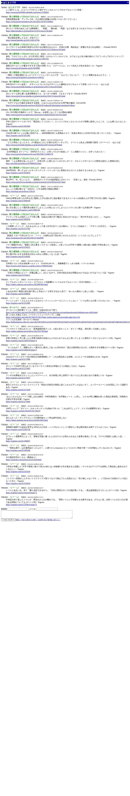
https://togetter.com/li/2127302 (18, 229)
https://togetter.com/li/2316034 (18, 483)
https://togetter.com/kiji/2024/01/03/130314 (23, 411)
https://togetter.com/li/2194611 (18, 275)
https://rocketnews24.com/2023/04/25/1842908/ (25, 238)
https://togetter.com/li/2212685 (18, 303)
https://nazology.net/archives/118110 (20, 191)
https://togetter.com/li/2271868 (18, 359)
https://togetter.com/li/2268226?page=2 (21, 350)
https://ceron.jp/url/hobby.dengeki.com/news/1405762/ (27, 59)
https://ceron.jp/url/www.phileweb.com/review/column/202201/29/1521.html (36, 115)
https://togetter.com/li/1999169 (18, 201)
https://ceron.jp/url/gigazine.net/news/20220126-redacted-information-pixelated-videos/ (40, 105)
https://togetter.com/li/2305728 (18, 430)
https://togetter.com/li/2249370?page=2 (21, 341)
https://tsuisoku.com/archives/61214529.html (23, 460)
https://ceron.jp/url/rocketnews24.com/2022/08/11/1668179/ (29, 154)
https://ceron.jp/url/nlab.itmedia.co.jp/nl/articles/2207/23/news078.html (34, 145)
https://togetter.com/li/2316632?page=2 (21, 505)
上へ (58, 521)
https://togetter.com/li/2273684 (18, 402)
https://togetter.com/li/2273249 (18, 390)
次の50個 (32, 521)
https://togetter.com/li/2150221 (18, 247)
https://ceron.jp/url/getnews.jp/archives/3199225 (25, 77)
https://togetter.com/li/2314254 (18, 472)
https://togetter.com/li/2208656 (18, 294)
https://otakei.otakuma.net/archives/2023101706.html (27, 331)
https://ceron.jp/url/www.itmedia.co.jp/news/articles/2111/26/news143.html (35, 50)
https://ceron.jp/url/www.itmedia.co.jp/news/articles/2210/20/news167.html (35, 182)
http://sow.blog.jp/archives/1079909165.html (23, 163)
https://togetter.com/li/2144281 (18, 257)
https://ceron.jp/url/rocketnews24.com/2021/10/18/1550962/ (29, 22)
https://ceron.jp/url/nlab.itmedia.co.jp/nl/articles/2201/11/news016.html (34, 87)
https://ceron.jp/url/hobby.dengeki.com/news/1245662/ (27, 12)
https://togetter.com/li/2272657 (18, 378)
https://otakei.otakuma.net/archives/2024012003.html (27, 420)
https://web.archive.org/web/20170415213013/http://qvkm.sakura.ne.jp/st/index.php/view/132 (43, 317)
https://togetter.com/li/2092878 (18, 219)
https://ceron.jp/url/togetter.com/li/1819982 (23, 68)
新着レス (18, 521)
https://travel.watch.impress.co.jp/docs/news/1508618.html (29, 266)
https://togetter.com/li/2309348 (18, 450)
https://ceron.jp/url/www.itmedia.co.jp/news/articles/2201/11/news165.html (35, 96)
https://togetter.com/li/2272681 (18, 368)
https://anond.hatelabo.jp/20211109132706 (22, 40)
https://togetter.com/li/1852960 (18, 126)
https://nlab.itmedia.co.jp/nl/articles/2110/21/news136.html (29, 31)
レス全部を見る (41, 521)
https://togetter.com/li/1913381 (18, 136)
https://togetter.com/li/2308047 (18, 441)
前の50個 (25, 521)
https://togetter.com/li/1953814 (18, 173)
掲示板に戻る (52, 521)
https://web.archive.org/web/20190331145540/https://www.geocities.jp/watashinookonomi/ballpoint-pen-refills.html (52, 312)
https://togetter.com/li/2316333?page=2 (21, 493)
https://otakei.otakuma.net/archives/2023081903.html (27, 284)
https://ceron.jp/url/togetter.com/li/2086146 (23, 210)
